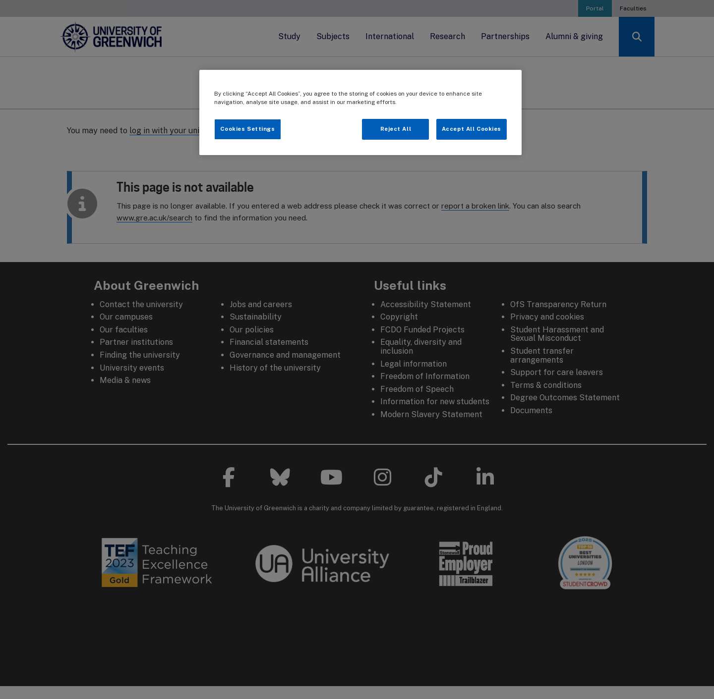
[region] (360, 112)
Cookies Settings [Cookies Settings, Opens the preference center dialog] (247, 128)
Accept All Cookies (471, 128)
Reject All (396, 128)
